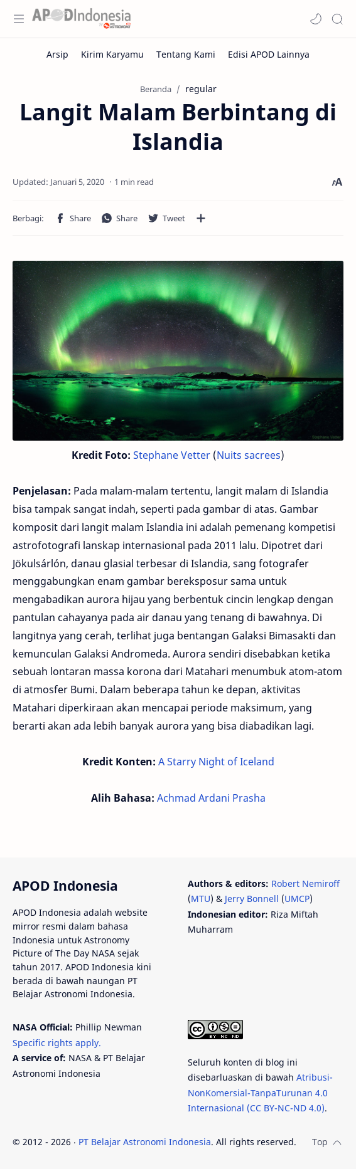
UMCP (297, 898)
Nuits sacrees (249, 455)
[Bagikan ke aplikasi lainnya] (200, 218)
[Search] (337, 18)
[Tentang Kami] (185, 54)
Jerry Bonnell (252, 898)
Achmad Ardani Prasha (211, 798)
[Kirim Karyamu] (112, 54)
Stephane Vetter (171, 455)
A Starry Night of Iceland (216, 761)
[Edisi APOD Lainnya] (269, 54)
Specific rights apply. (57, 1043)
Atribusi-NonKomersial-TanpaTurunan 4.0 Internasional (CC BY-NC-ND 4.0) (260, 1092)
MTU (200, 898)
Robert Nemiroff (305, 883)
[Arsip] (57, 54)
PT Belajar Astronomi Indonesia (144, 1142)
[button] (315, 18)
